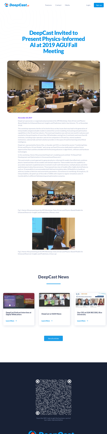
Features (48, 5)
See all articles (53, 339)
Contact (58, 5)
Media (67, 5)
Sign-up (99, 5)
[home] (16, 5)
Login (88, 5)
